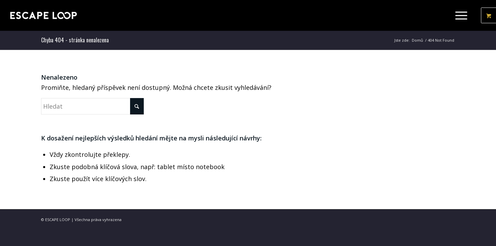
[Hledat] (92, 106)
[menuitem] (463, 15)
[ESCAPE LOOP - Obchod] (43, 15)
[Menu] (459, 15)
